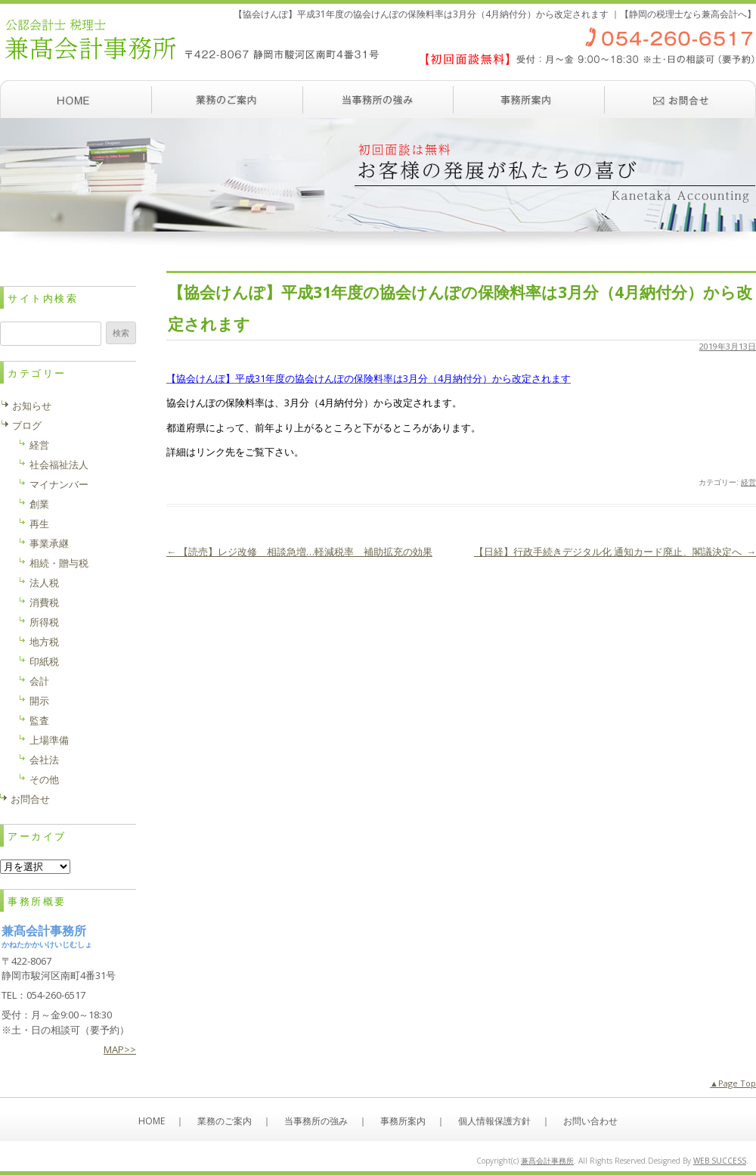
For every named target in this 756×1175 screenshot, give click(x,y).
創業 (39, 504)
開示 (39, 700)
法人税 (44, 582)
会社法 (44, 759)
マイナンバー (58, 484)
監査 (39, 720)
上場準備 (49, 740)
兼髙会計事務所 (547, 1160)
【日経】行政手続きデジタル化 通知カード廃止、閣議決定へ (615, 551)
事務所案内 (529, 99)
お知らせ (31, 405)
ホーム (75, 99)
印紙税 (44, 661)
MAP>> (120, 1049)
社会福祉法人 (58, 464)
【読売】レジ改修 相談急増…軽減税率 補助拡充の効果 (299, 551)
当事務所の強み (378, 99)
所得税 (44, 622)
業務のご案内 (226, 99)
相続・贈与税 (58, 563)
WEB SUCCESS (719, 1160)
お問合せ (30, 799)
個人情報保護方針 (494, 1120)
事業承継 (49, 543)
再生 (39, 523)
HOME (151, 1120)
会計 (39, 681)
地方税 (44, 641)
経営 (748, 482)
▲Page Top (733, 1083)
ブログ (27, 425)
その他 (44, 779)
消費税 (44, 602)
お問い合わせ (680, 99)
